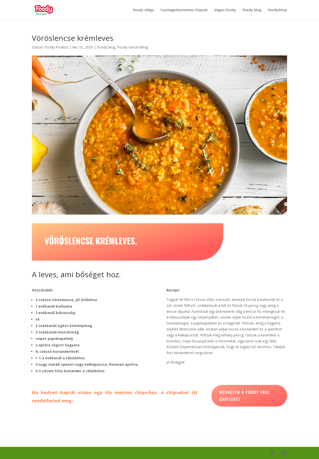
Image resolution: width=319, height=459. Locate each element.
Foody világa (143, 10)
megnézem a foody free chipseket (244, 395)
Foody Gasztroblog (132, 47)
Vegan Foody (225, 10)
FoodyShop (277, 10)
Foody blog (251, 10)
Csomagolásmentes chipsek (184, 10)
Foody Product (56, 47)
